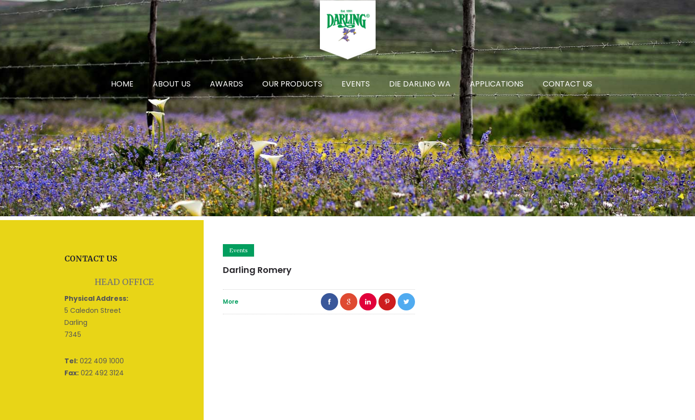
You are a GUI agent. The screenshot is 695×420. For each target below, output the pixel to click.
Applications (497, 83)
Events (355, 83)
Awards (226, 83)
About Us (172, 83)
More (230, 302)
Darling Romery (257, 270)
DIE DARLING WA (420, 83)
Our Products (292, 83)
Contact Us (567, 83)
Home (122, 83)
